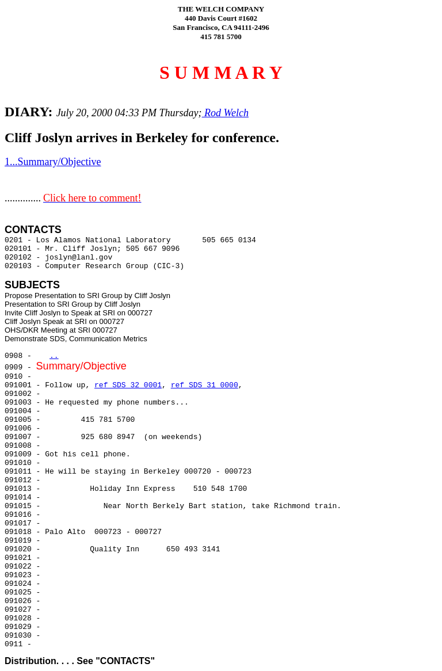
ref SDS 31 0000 (204, 385)
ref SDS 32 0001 (128, 385)
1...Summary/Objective (53, 161)
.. (54, 356)
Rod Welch (225, 113)
